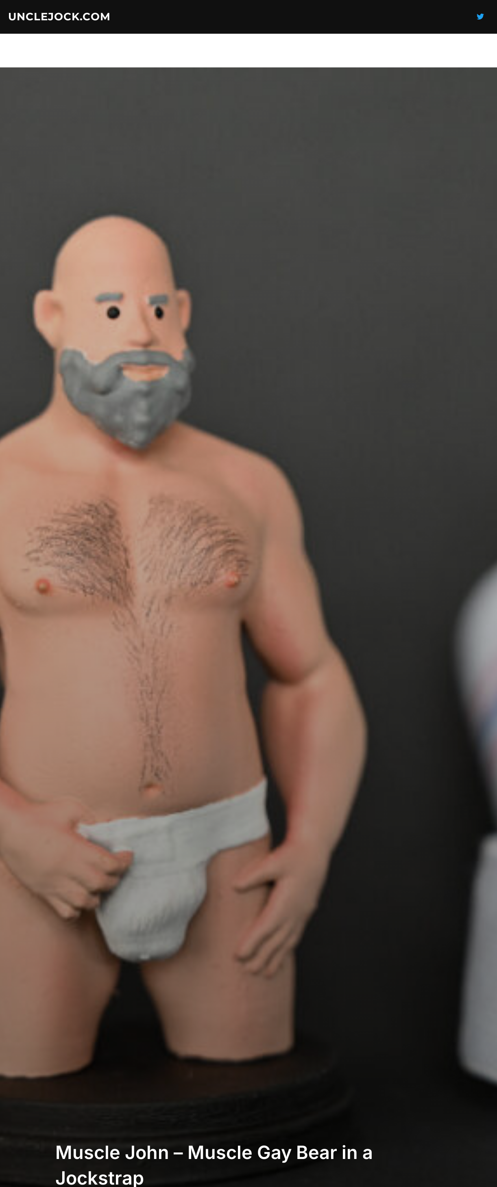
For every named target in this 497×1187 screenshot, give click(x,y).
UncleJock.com (59, 16)
